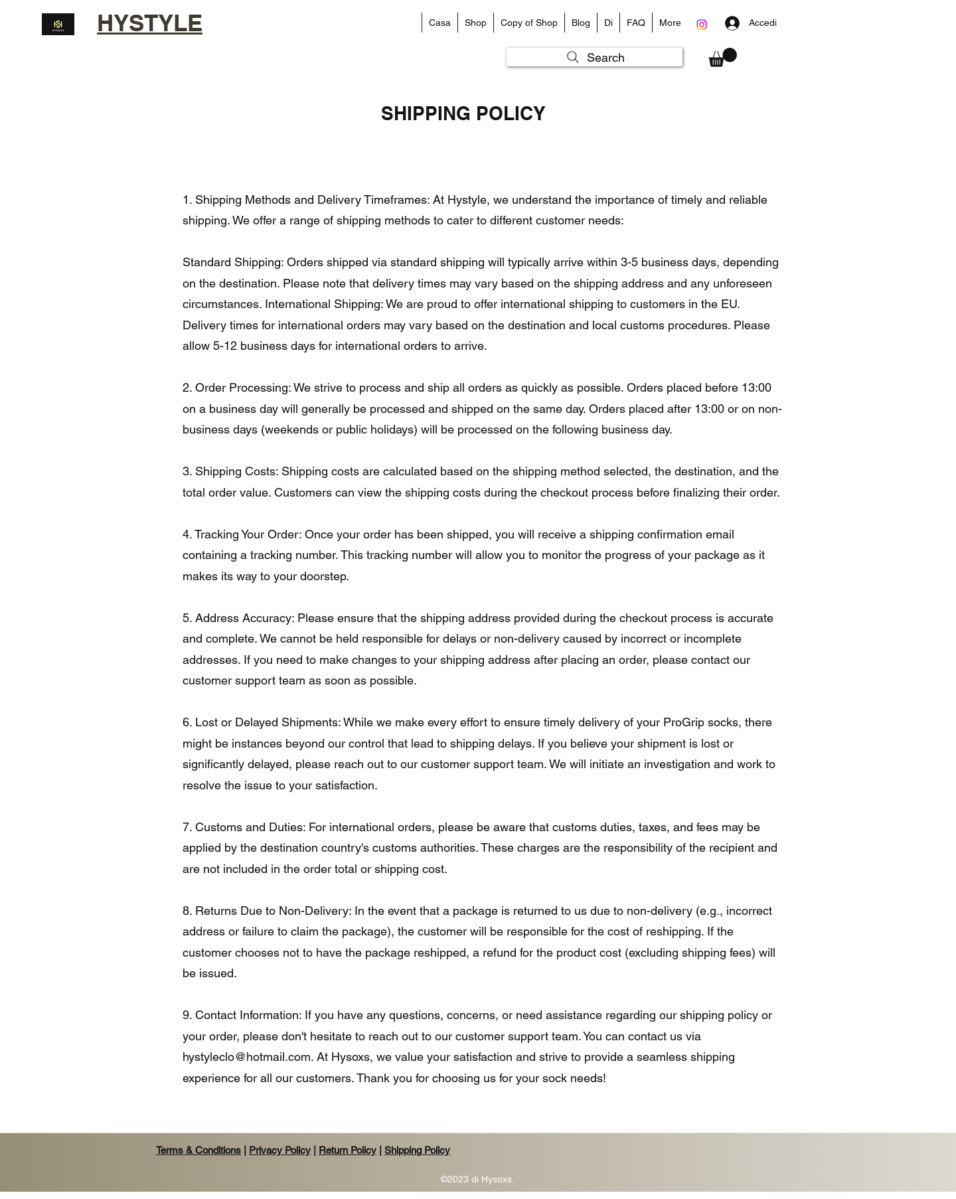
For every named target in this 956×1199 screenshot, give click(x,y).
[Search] (594, 57)
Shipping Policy (417, 1150)
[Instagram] (701, 24)
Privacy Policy (280, 1150)
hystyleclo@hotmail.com (247, 1057)
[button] (475, 23)
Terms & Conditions (198, 1150)
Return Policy (347, 1150)
